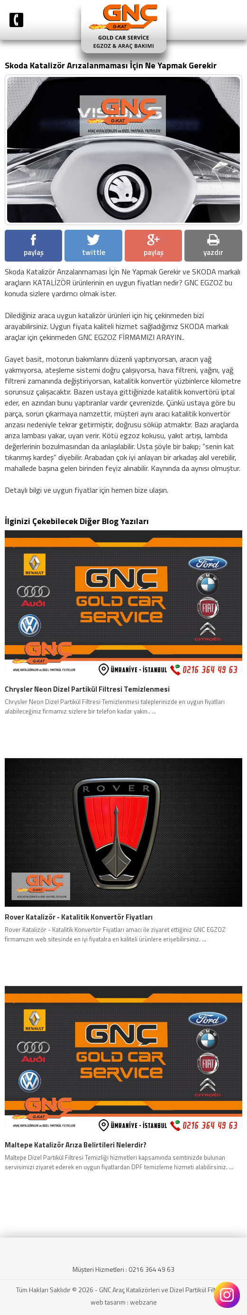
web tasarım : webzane (124, 1302)
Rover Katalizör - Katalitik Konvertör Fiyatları (79, 917)
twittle (93, 246)
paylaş (34, 246)
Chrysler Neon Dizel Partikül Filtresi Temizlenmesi (87, 689)
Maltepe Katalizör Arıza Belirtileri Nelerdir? (75, 1145)
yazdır (213, 246)
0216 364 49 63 (151, 1269)
